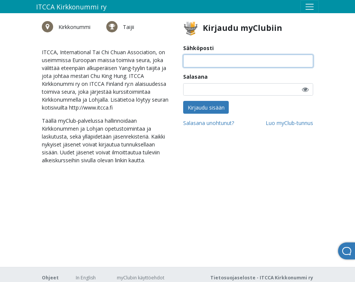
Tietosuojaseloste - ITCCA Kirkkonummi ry (261, 277)
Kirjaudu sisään (206, 107)
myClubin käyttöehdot (140, 277)
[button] (305, 89)
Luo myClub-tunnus (289, 123)
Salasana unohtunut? (208, 123)
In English (86, 277)
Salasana (195, 76)
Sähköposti (198, 48)
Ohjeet (50, 277)
